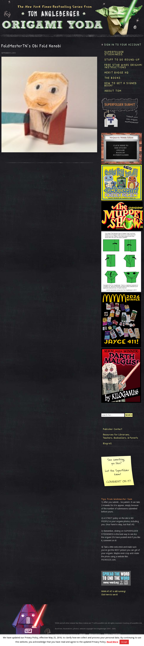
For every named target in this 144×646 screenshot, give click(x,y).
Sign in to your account (122, 44)
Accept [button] (124, 642)
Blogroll (107, 443)
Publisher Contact (112, 429)
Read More (112, 642)
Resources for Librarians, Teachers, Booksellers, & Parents (120, 436)
